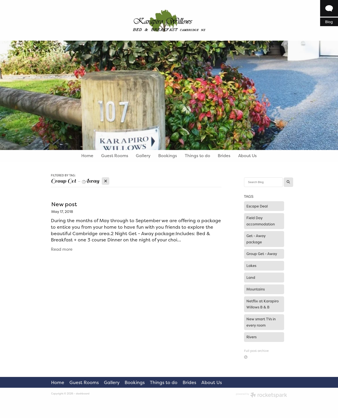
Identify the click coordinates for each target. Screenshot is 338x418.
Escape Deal (257, 206)
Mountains (255, 289)
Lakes (251, 265)
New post (64, 204)
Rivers (251, 337)
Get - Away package (256, 238)
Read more (61, 249)
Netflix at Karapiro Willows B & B (262, 304)
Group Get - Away (261, 253)
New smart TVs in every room (261, 322)
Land (250, 277)
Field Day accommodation (260, 221)
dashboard (82, 393)
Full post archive (256, 351)
